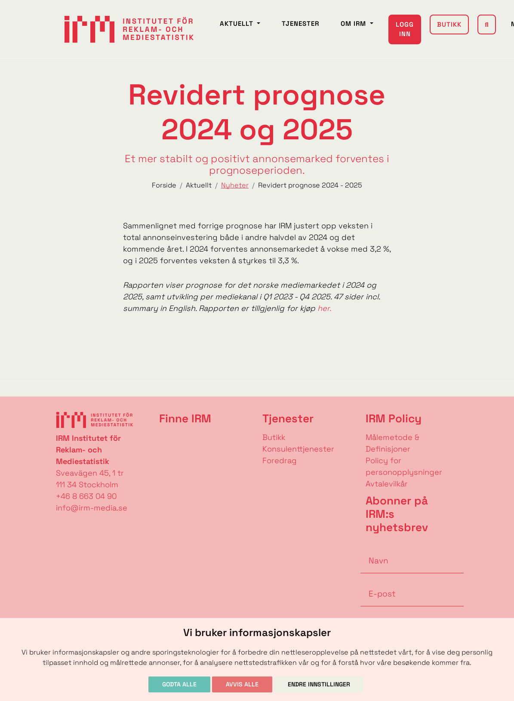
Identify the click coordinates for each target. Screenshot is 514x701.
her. (324, 308)
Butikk (449, 24)
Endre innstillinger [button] (319, 684)
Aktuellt (237, 23)
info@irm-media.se (91, 508)
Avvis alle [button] (242, 684)
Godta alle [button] (179, 684)
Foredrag (279, 460)
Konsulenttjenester (298, 449)
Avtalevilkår (387, 484)
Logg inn (405, 29)
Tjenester (300, 23)
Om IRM (354, 23)
